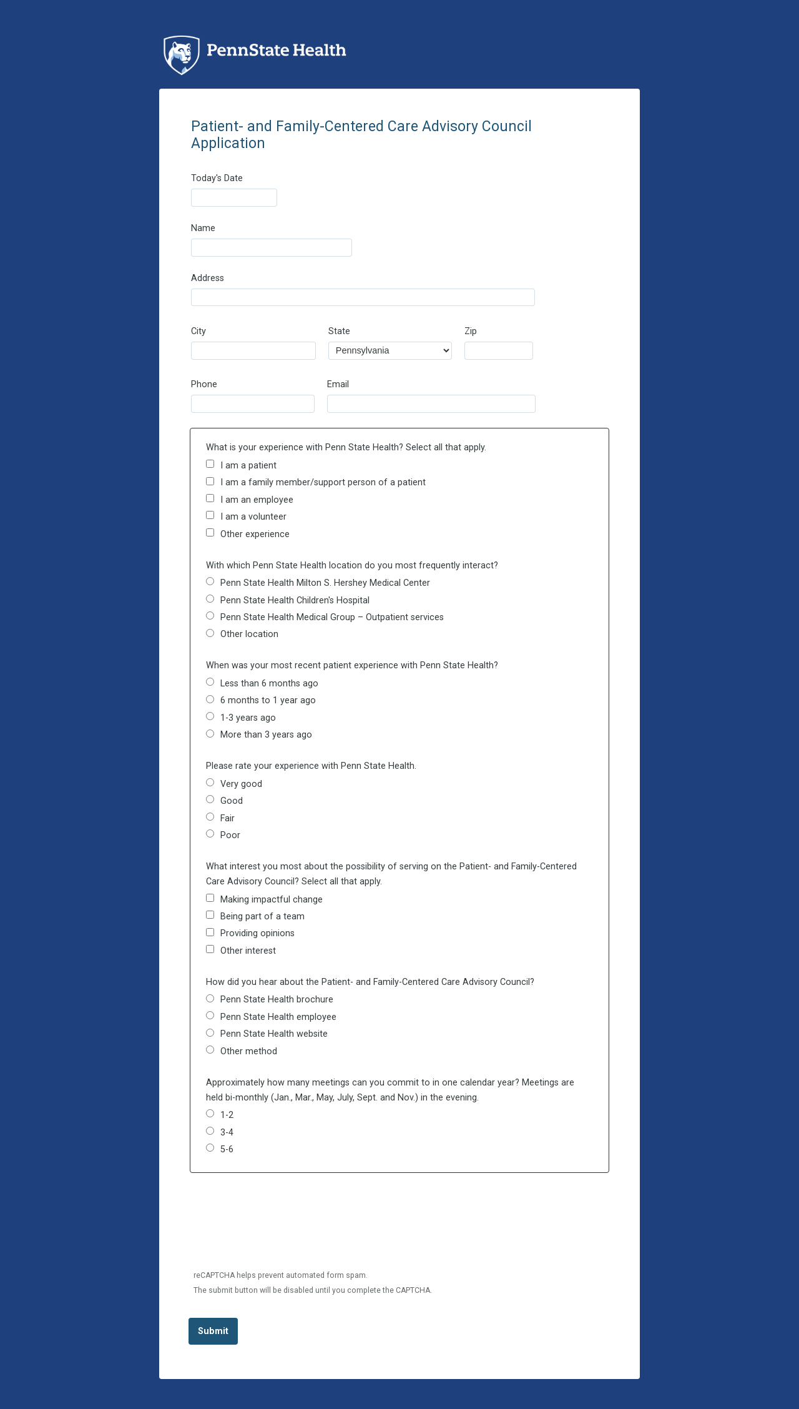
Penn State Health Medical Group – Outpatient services (332, 617)
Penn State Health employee (278, 1017)
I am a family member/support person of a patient (323, 482)
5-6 (226, 1149)
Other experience (255, 534)
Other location (249, 634)
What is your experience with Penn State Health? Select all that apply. (346, 447)
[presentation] (285, 1229)
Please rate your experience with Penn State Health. (311, 766)
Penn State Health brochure (276, 999)
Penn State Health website (274, 1034)
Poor (230, 835)
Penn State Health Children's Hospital (295, 600)
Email (338, 384)
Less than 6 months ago (269, 683)
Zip (470, 331)
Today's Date (217, 178)
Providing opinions (257, 933)
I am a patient (248, 465)
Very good (241, 784)
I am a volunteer (253, 517)
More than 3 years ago (266, 734)
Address (207, 278)
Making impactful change (271, 899)
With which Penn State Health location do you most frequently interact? (352, 565)
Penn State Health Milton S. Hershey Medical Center (325, 583)
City (198, 331)
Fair (227, 818)
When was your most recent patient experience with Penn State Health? (352, 665)
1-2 (226, 1115)
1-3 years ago (248, 718)
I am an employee (256, 500)
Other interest (248, 951)
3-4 (226, 1132)
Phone (204, 384)
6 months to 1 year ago (268, 700)
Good (231, 801)
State (339, 331)
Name (203, 228)
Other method (248, 1051)
